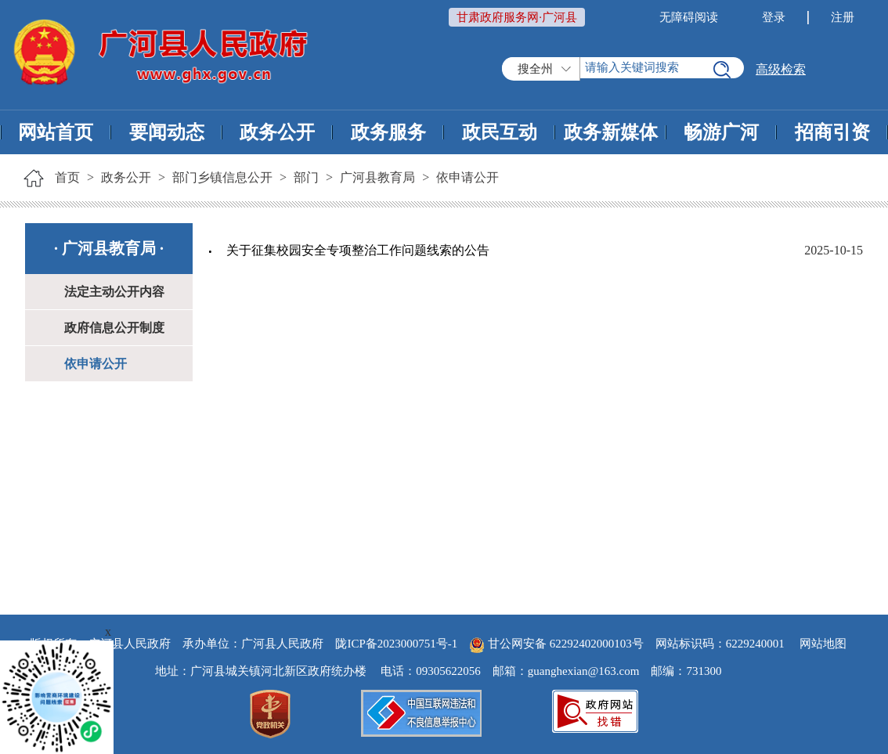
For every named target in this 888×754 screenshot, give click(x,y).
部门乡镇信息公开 (222, 177)
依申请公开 (467, 177)
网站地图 (823, 643)
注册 (842, 17)
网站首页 (55, 132)
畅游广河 (721, 132)
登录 (773, 17)
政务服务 (388, 132)
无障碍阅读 (688, 17)
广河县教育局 (377, 177)
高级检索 (781, 69)
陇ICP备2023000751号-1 (396, 643)
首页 (67, 177)
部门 (306, 177)
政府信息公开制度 (114, 327)
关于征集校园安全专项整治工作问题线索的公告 (357, 250)
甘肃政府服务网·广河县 (517, 17)
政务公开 (277, 132)
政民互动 (499, 132)
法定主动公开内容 (114, 291)
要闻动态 (166, 132)
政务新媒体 (611, 132)
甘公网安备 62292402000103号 (556, 643)
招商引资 (832, 132)
